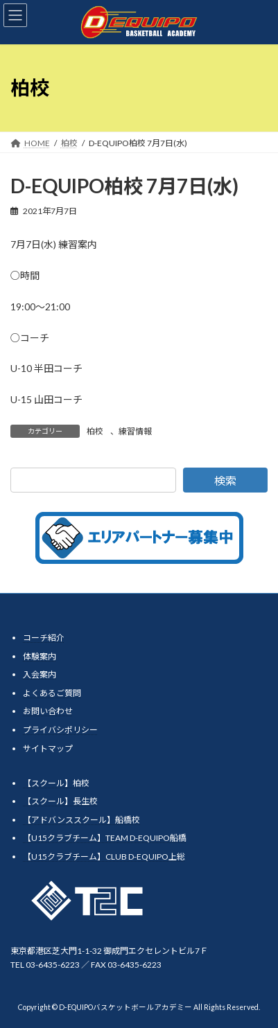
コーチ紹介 (43, 637)
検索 (225, 480)
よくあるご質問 (52, 693)
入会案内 (39, 674)
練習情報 (135, 431)
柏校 (95, 431)
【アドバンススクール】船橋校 (81, 820)
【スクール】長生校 (60, 801)
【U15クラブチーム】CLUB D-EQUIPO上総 (104, 856)
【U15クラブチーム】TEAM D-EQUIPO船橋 (104, 838)
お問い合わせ (48, 711)
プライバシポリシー (60, 730)
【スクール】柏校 (56, 782)
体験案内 (39, 655)
